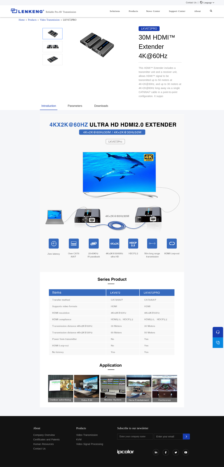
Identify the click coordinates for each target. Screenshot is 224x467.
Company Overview (44, 435)
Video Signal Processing (89, 444)
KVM (78, 439)
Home (22, 20)
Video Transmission (50, 20)
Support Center (181, 11)
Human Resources (43, 444)
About (200, 11)
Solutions (124, 11)
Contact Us (191, 2)
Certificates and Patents (46, 439)
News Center (159, 11)
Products (141, 11)
